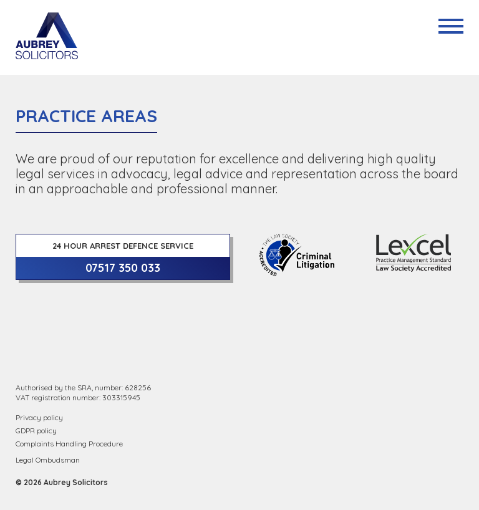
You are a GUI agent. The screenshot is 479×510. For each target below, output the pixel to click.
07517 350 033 (122, 268)
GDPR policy (36, 430)
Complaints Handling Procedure (69, 443)
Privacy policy (39, 417)
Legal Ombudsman (48, 459)
